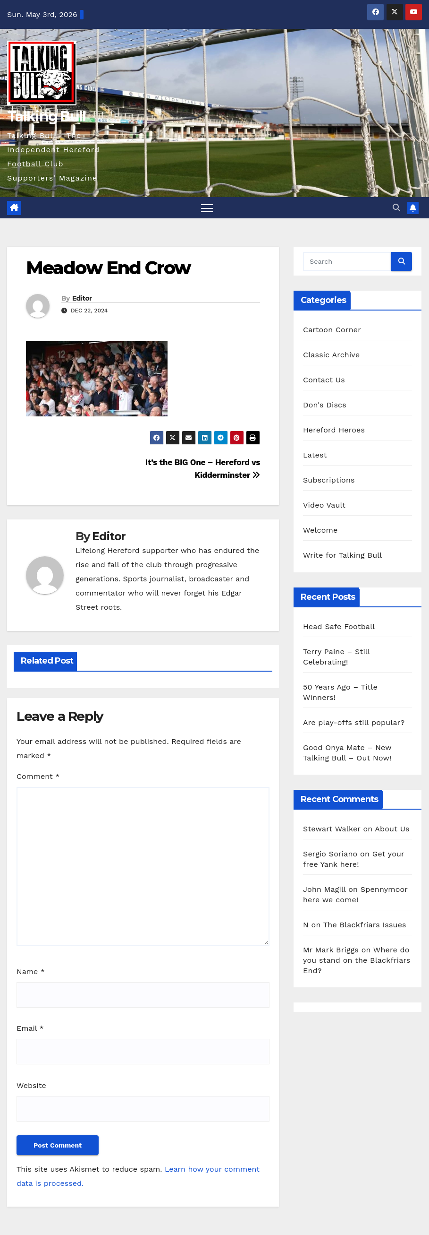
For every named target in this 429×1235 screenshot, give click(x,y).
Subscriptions (329, 479)
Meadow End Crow (108, 268)
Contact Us (324, 379)
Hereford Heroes (334, 429)
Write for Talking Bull (342, 555)
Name (31, 971)
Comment (38, 776)
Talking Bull (46, 116)
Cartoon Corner (332, 329)
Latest (315, 454)
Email (30, 1028)
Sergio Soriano (330, 853)
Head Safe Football (339, 626)
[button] (396, 207)
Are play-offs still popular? (353, 722)
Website (31, 1085)
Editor (82, 298)
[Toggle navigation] (207, 207)
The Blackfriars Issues (364, 924)
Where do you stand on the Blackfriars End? (357, 960)
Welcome (320, 530)
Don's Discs (324, 404)
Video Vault (324, 505)
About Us (392, 828)
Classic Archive (331, 354)
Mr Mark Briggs (331, 949)
